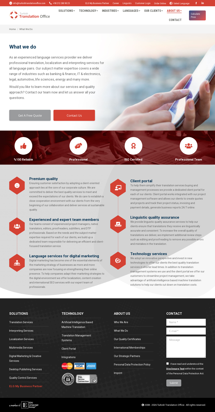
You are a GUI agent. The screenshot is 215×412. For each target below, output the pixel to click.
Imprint (118, 373)
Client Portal (69, 348)
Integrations (69, 357)
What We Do (121, 330)
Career (116, 3)
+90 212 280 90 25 (59, 3)
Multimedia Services (21, 347)
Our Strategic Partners (127, 356)
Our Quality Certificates (127, 339)
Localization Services (21, 339)
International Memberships (129, 347)
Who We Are (121, 322)
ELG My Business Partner (97, 3)
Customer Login (142, 3)
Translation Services (21, 322)
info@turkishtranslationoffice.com (27, 3)
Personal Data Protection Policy (132, 364)
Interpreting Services (21, 330)
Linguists (127, 3)
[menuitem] (66, 11)
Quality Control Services (23, 377)
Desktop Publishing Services (25, 369)
